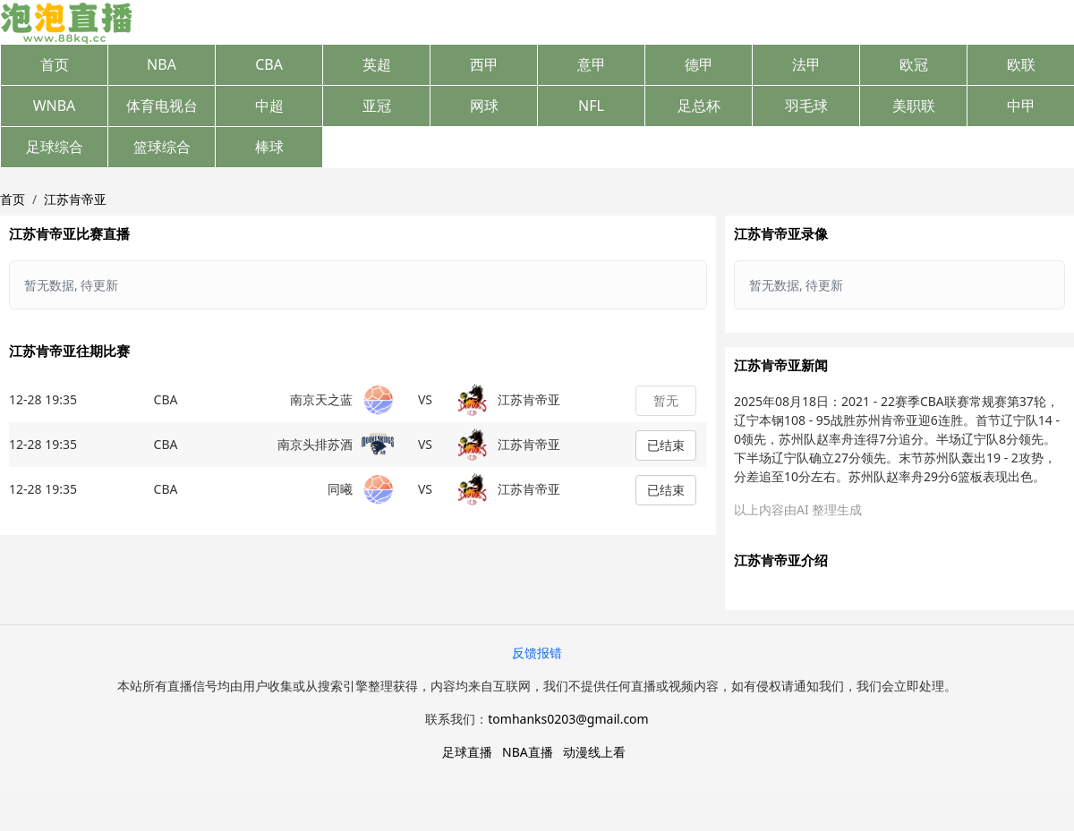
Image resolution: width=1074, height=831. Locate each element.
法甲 (806, 64)
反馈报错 (537, 652)
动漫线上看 (594, 751)
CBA (269, 64)
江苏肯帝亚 (75, 199)
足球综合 (54, 147)
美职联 (913, 105)
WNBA (54, 105)
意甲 (591, 64)
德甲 (699, 64)
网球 (484, 105)
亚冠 (376, 105)
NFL (591, 105)
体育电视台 (162, 105)
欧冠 (913, 64)
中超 (269, 105)
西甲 (484, 64)
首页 (54, 64)
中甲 (1021, 105)
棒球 (269, 147)
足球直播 (467, 751)
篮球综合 (162, 147)
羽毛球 (806, 105)
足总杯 (699, 105)
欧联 (1021, 64)
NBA (161, 64)
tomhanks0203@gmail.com (568, 718)
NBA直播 (527, 751)
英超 (376, 64)
